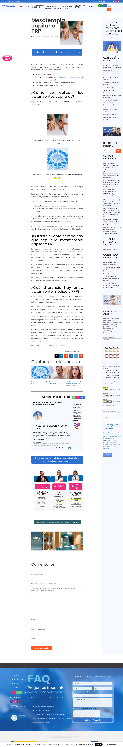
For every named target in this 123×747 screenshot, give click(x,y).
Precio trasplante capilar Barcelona (42, 706)
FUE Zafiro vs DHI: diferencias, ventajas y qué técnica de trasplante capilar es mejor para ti (110, 193)
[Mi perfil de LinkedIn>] (69, 448)
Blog (67, 9)
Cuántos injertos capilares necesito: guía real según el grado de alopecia (111, 166)
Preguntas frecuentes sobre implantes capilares (112, 66)
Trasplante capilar (109, 87)
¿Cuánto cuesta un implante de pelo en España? (110, 272)
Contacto (57, 9)
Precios (47, 9)
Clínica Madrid (93, 692)
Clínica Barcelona (80, 692)
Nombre (34, 620)
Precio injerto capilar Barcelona (41, 710)
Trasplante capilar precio (111, 267)
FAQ (39, 678)
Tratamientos (66, 6)
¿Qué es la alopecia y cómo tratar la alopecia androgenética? (111, 285)
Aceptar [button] (98, 744)
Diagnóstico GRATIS (80, 6)
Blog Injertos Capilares (110, 249)
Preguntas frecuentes (47, 687)
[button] (57, 356)
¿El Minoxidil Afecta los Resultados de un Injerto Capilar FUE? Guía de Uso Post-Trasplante (111, 222)
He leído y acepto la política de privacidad (112, 427)
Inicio (27, 6)
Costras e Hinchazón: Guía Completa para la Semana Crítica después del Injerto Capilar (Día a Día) (111, 212)
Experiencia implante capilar (40, 723)
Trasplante (52, 6)
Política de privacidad (19, 683)
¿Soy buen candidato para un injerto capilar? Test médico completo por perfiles (111, 175)
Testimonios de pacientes (108, 91)
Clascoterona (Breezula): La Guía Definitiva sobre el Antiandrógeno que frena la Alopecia (111, 202)
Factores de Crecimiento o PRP (70, 77)
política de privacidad (88, 709)
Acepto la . (85, 709)
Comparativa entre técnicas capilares (109, 263)
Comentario (35, 594)
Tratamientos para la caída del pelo (110, 101)
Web (33, 638)
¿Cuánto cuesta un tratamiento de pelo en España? (111, 278)
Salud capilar (107, 70)
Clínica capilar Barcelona (38, 6)
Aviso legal (15, 675)
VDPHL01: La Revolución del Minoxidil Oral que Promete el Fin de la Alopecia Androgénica (112, 231)
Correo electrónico (38, 629)
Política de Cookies (18, 679)
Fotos (90, 6)
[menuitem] (21, 6)
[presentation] (86, 713)
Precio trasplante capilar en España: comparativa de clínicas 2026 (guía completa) (111, 183)
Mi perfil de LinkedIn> (62, 448)
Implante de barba (109, 115)
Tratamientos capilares (56, 345)
